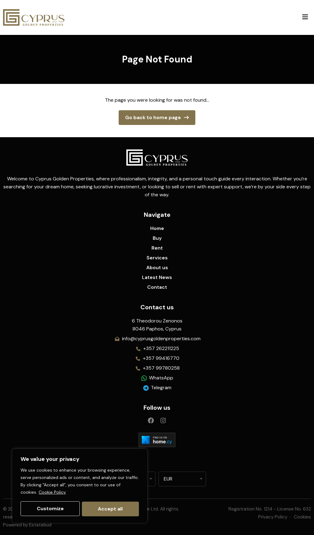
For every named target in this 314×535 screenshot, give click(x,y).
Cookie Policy (52, 493)
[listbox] (182, 479)
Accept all (110, 509)
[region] (79, 486)
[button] (305, 17)
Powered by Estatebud (27, 525)
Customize (49, 509)
